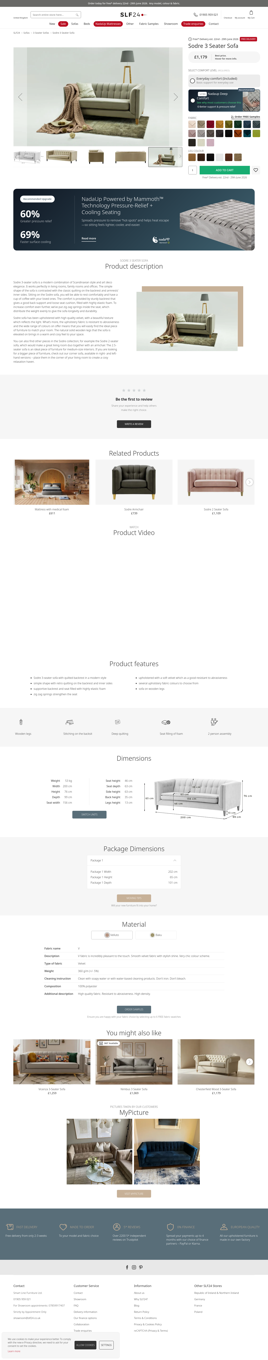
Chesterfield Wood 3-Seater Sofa (216, 1089)
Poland (198, 1311)
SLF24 (16, 32)
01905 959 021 (22, 1299)
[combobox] (56, 14)
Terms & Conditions (145, 1318)
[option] (192, 124)
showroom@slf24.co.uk (26, 1318)
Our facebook (127, 1267)
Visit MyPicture (134, 1193)
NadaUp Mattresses (108, 24)
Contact (214, 24)
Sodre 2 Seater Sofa (216, 509)
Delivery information (85, 1311)
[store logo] (134, 15)
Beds (87, 24)
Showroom (171, 24)
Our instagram (134, 1267)
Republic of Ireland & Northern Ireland (216, 1293)
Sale (63, 24)
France (198, 1305)
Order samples (134, 1009)
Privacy (153, 1330)
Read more (89, 238)
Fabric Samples (148, 24)
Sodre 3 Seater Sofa (63, 32)
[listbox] (224, 133)
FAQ (76, 1305)
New (52, 24)
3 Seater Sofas (41, 32)
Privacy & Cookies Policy (148, 1324)
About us (139, 1293)
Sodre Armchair (134, 509)
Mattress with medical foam (52, 509)
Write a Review (134, 424)
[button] (20, 97)
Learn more (14, 1351)
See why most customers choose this (219, 102)
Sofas (74, 24)
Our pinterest (141, 1267)
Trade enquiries (193, 24)
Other (130, 24)
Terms (163, 1330)
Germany (199, 1299)
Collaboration (81, 1324)
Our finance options (85, 1318)
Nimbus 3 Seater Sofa (134, 1089)
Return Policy (141, 1311)
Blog (136, 1305)
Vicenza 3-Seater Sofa (52, 1089)
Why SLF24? (141, 1299)
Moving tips (134, 898)
